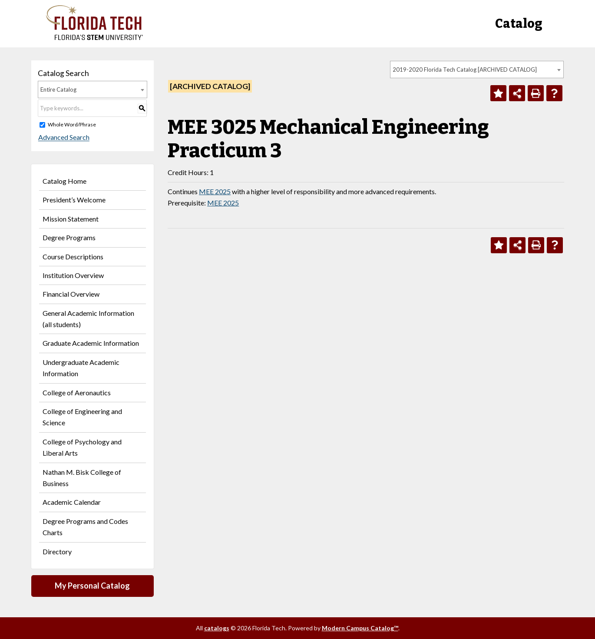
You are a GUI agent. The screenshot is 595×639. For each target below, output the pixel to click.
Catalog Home (64, 181)
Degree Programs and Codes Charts (85, 526)
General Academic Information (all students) (88, 318)
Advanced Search (63, 137)
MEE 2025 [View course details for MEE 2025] (215, 191)
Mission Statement (71, 219)
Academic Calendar (72, 502)
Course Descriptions (73, 256)
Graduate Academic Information (91, 343)
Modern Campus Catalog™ (360, 628)
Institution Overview (73, 275)
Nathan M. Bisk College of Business (82, 477)
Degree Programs (69, 237)
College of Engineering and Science (82, 417)
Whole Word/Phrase (72, 124)
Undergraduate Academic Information (81, 367)
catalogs (216, 628)
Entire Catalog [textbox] (58, 89)
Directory (57, 551)
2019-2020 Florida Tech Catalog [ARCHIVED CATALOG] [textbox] (465, 69)
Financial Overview (71, 294)
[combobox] (477, 69)
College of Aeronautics (77, 392)
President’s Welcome (74, 199)
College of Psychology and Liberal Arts (82, 447)
